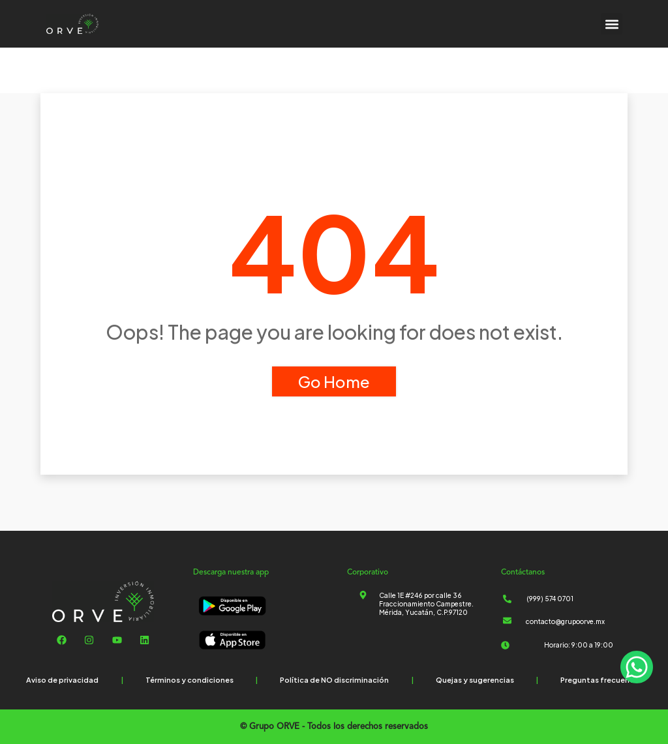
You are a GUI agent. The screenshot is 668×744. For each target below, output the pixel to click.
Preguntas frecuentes (601, 680)
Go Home (334, 381)
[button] (611, 24)
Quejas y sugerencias (475, 680)
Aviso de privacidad (62, 680)
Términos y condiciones (189, 680)
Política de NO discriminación (334, 680)
